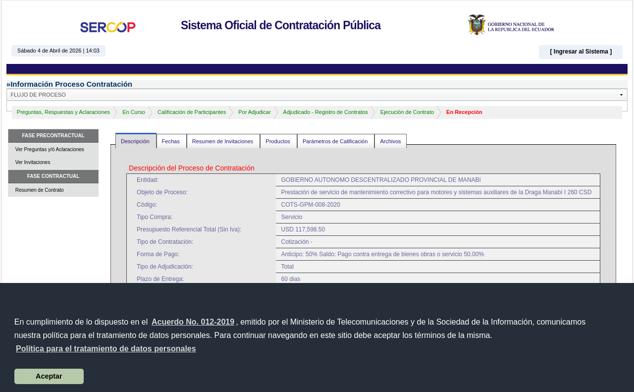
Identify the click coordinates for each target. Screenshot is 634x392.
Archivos (390, 141)
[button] (106, 348)
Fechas (171, 141)
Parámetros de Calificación (336, 141)
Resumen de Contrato (39, 190)
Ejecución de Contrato (407, 112)
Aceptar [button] (49, 376)
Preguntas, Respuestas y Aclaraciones (63, 112)
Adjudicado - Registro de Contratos (325, 112)
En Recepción (464, 112)
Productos (278, 141)
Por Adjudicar (254, 112)
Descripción (136, 141)
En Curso (133, 112)
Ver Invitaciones (33, 162)
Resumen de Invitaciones (223, 141)
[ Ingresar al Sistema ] (581, 51)
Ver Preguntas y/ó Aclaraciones (49, 149)
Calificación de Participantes (192, 112)
